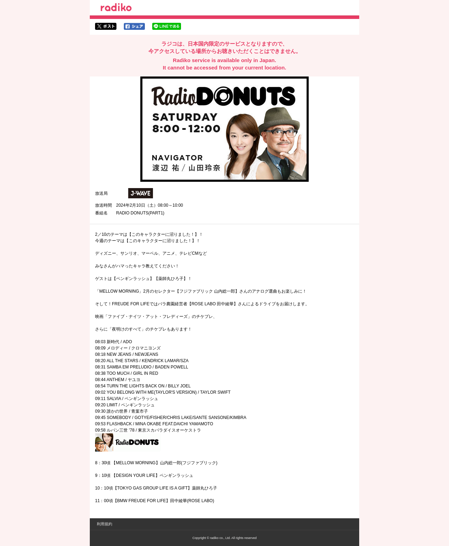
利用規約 (104, 524)
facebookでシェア (134, 26)
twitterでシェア (105, 26)
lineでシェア (166, 26)
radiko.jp (116, 8)
